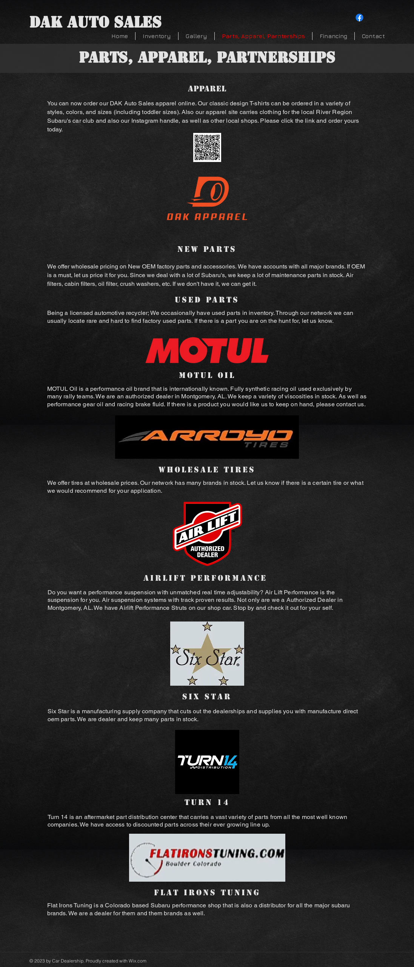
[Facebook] (359, 17)
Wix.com (137, 961)
